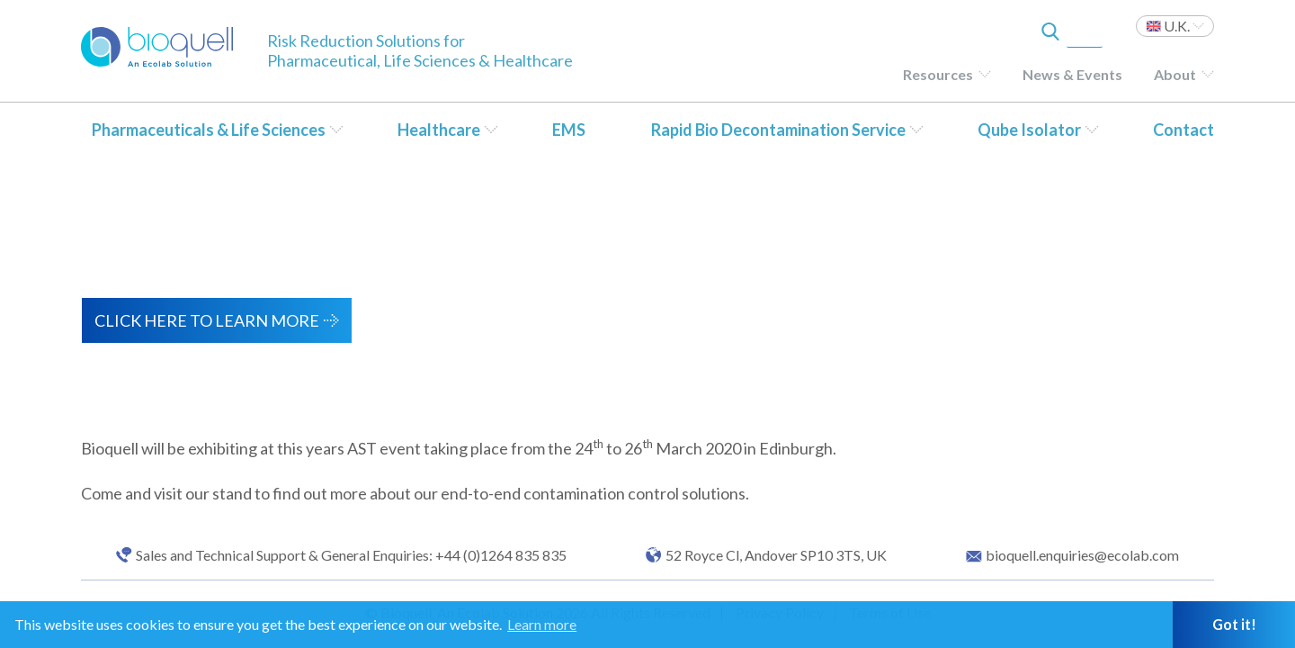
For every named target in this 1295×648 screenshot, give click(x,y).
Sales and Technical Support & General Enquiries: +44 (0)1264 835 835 (351, 555)
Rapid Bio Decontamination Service (778, 130)
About (1175, 74)
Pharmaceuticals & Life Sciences (209, 130)
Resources (938, 74)
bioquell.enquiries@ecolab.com (1082, 555)
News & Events (1072, 74)
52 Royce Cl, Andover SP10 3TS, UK (776, 555)
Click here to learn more (206, 320)
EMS (568, 130)
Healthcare (438, 130)
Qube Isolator (1029, 130)
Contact (1183, 130)
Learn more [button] (541, 624)
